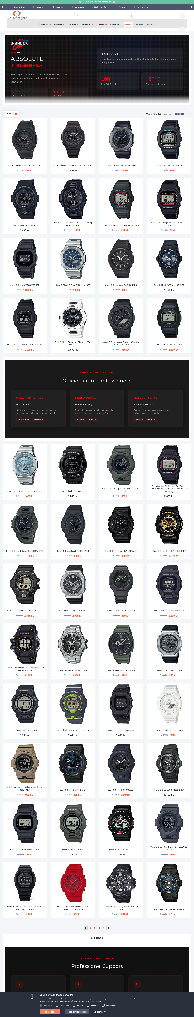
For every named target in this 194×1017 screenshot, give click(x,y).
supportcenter (112, 973)
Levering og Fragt (67, 993)
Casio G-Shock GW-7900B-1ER (100, 464)
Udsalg (128, 24)
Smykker (100, 24)
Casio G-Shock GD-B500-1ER (137, 682)
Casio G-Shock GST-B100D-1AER (100, 626)
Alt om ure (64, 1001)
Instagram (156, 989)
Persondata (121, 997)
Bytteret (17, 7)
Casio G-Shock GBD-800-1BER (63, 212)
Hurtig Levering (58, 7)
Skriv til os (38, 993)
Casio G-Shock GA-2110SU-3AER (137, 626)
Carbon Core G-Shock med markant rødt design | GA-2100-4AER (100, 842)
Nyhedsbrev (39, 1005)
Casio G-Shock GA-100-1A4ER (137, 790)
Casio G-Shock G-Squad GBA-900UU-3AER (63, 517)
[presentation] (3, 7)
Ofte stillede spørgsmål (43, 997)
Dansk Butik (79, 7)
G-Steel (13, 124)
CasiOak (13, 129)
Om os (63, 989)
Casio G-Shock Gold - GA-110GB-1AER (174, 517)
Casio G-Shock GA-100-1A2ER (100, 736)
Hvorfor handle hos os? (70, 997)
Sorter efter (167, 111)
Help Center (39, 989)
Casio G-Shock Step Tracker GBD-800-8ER (100, 680)
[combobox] (99, 15)
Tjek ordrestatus (40, 1001)
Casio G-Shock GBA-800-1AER (137, 736)
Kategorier (114, 24)
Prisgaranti (39, 7)
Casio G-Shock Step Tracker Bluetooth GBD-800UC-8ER (174, 788)
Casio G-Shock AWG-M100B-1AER (174, 734)
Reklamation (122, 993)
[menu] (97, 23)
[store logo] (17, 15)
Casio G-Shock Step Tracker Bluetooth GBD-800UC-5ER (63, 734)
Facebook (156, 994)
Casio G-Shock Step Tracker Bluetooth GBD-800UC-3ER (137, 463)
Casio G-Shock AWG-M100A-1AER (174, 843)
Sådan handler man (125, 989)
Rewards (151, 24)
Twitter (154, 998)
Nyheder (139, 24)
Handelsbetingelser (125, 1001)
